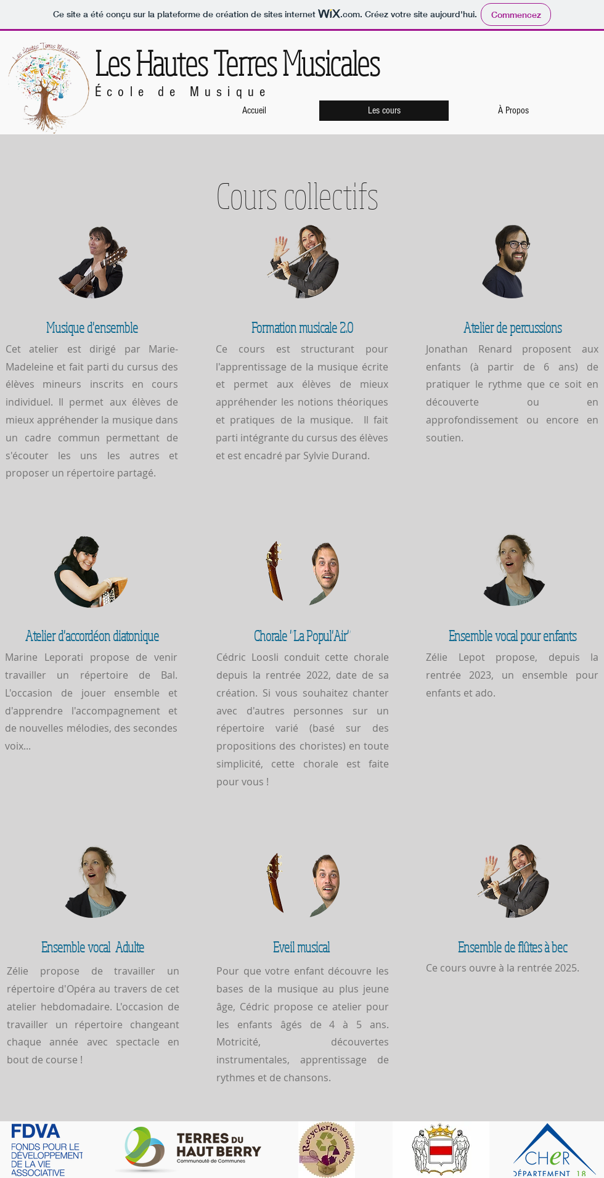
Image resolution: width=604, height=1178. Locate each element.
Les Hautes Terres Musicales (237, 63)
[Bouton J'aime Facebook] (559, 48)
